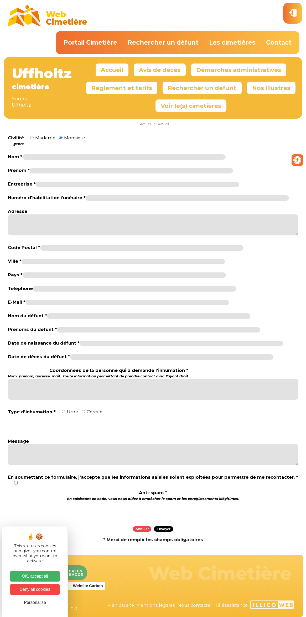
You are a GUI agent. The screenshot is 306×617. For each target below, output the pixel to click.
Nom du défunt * (27, 315)
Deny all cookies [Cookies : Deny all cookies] (35, 589)
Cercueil (96, 411)
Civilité (16, 140)
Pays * (15, 274)
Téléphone (20, 288)
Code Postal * (24, 247)
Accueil (112, 69)
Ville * (15, 261)
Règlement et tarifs (121, 88)
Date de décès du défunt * (39, 356)
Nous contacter (195, 605)
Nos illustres (271, 88)
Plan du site (120, 605)
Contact (279, 42)
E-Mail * (16, 302)
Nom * (15, 156)
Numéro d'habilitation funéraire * (47, 197)
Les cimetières (232, 42)
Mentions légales (156, 605)
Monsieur (74, 137)
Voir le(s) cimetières (191, 105)
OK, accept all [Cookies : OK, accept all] (35, 576)
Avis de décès (159, 69)
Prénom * (19, 170)
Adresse (17, 211)
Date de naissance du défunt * (44, 343)
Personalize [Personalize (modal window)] (35, 602)
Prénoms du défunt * (32, 329)
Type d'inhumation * (32, 411)
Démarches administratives (238, 69)
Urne (72, 411)
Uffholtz (21, 105)
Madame (45, 137)
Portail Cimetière (90, 42)
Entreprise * (22, 184)
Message (18, 441)
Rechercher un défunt (163, 42)
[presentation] (153, 512)
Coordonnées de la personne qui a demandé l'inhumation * (98, 373)
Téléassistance (231, 605)
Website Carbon (88, 585)
